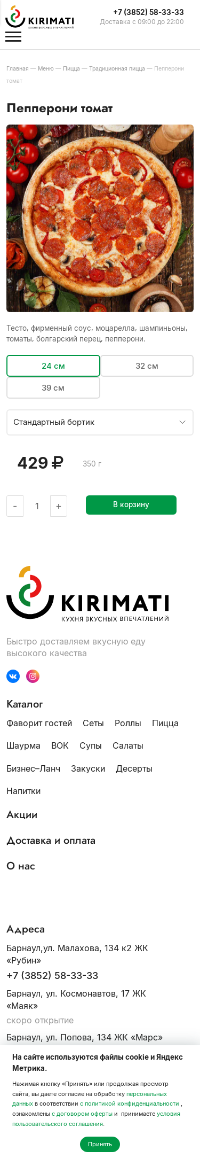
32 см (146, 366)
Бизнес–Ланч (33, 768)
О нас (20, 866)
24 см (53, 366)
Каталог (24, 704)
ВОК (60, 745)
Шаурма (23, 745)
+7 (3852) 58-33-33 (52, 975)
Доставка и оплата (50, 840)
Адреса (25, 929)
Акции (21, 814)
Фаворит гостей (39, 723)
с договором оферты (82, 1113)
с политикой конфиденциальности (129, 1103)
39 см (53, 388)
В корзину (131, 504)
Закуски (88, 768)
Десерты (134, 768)
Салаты (128, 745)
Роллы (128, 723)
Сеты (93, 723)
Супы (90, 745)
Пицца (165, 723)
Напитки (23, 791)
